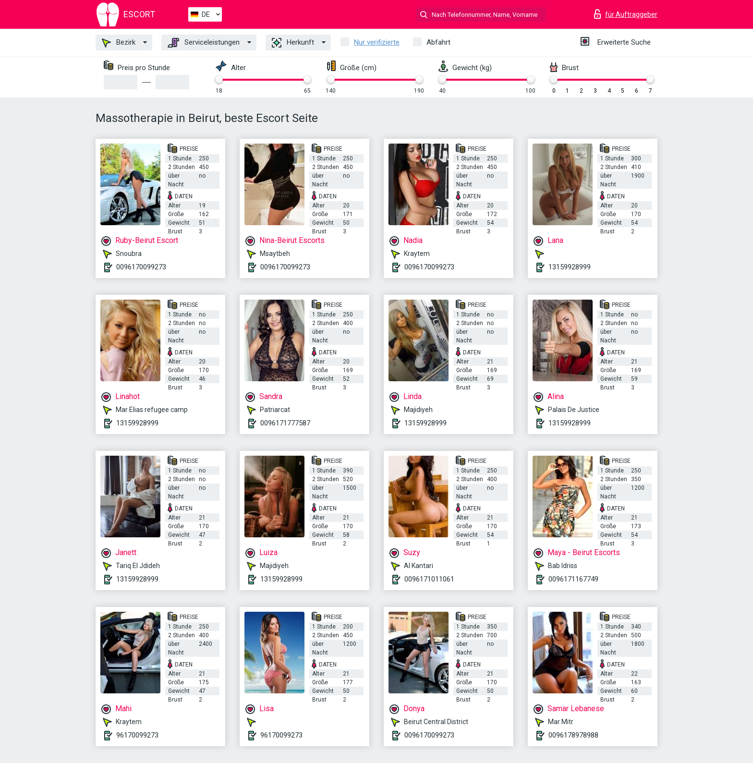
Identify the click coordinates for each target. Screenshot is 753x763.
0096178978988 (573, 735)
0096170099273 (141, 267)
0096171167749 (573, 579)
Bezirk (118, 43)
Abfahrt (438, 42)
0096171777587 (285, 423)
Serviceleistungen (204, 43)
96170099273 (137, 735)
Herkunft (293, 43)
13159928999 (569, 267)
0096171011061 (429, 579)
